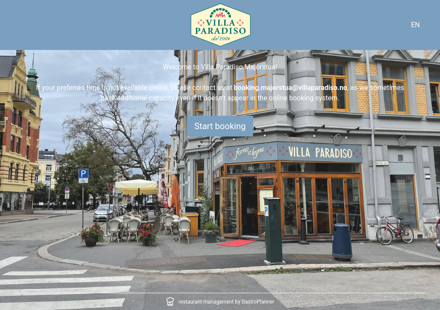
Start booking (219, 126)
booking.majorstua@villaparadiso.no (290, 88)
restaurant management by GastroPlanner (227, 302)
